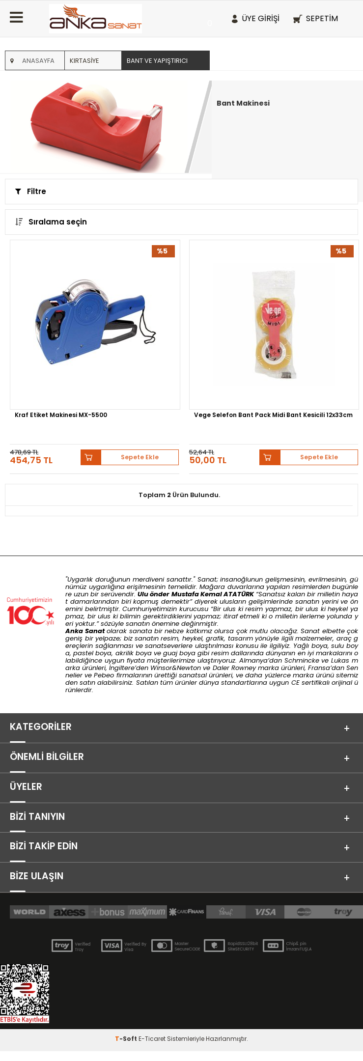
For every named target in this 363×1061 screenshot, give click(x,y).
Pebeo (104, 675)
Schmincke (301, 660)
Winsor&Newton (175, 667)
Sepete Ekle (140, 457)
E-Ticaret (152, 1048)
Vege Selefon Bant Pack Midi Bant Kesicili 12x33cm (273, 415)
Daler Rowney (235, 667)
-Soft (127, 1048)
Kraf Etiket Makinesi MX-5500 (61, 415)
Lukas (340, 660)
